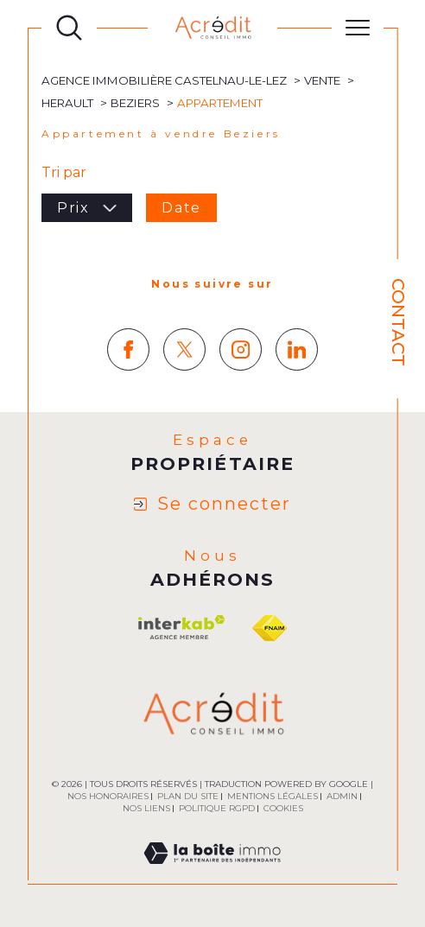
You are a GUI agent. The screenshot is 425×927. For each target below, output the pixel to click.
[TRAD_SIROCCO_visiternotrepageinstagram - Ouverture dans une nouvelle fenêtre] (240, 349)
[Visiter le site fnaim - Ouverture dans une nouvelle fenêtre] (269, 628)
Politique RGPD (217, 808)
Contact (398, 322)
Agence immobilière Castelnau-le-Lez (164, 80)
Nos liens (146, 808)
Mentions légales (272, 796)
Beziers (135, 103)
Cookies (283, 808)
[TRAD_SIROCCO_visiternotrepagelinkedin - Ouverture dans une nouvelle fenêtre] (297, 349)
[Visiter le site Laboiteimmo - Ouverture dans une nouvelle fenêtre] (212, 873)
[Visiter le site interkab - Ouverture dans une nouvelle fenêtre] (181, 628)
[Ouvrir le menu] (358, 27)
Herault (67, 103)
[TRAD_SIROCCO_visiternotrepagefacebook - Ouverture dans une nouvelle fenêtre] (128, 349)
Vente (322, 80)
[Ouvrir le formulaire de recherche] (69, 27)
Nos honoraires (108, 796)
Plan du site (188, 796)
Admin (342, 796)
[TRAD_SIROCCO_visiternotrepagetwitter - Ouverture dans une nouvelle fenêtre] (184, 349)
